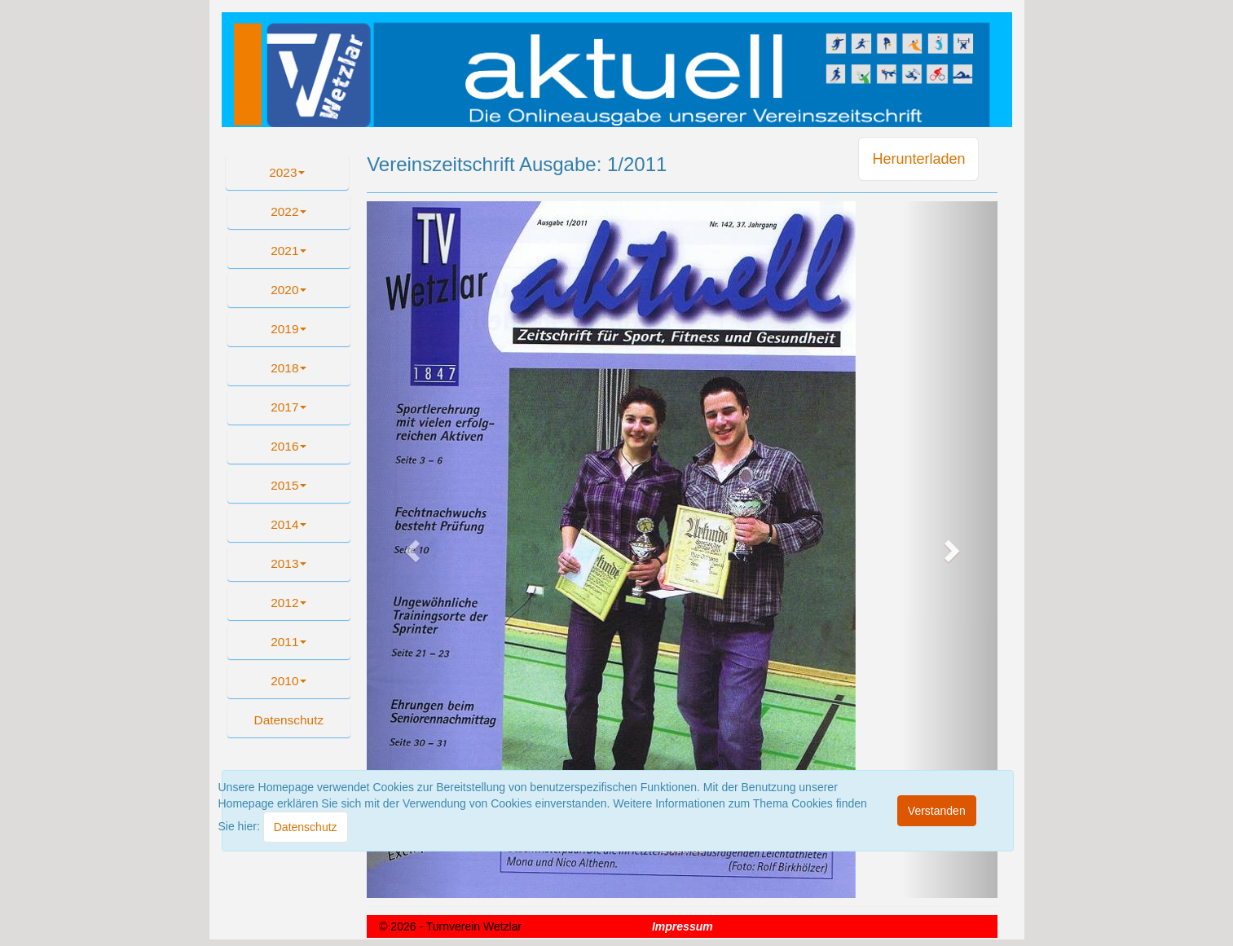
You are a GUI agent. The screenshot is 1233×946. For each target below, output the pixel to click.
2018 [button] (288, 368)
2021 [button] (288, 250)
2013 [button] (288, 563)
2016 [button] (288, 446)
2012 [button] (288, 602)
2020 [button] (288, 290)
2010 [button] (288, 681)
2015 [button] (288, 485)
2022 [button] (288, 211)
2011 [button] (288, 642)
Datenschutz (289, 720)
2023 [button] (287, 172)
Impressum (682, 926)
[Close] (305, 827)
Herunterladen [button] (918, 159)
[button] (289, 720)
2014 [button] (288, 524)
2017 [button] (288, 407)
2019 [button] (288, 329)
